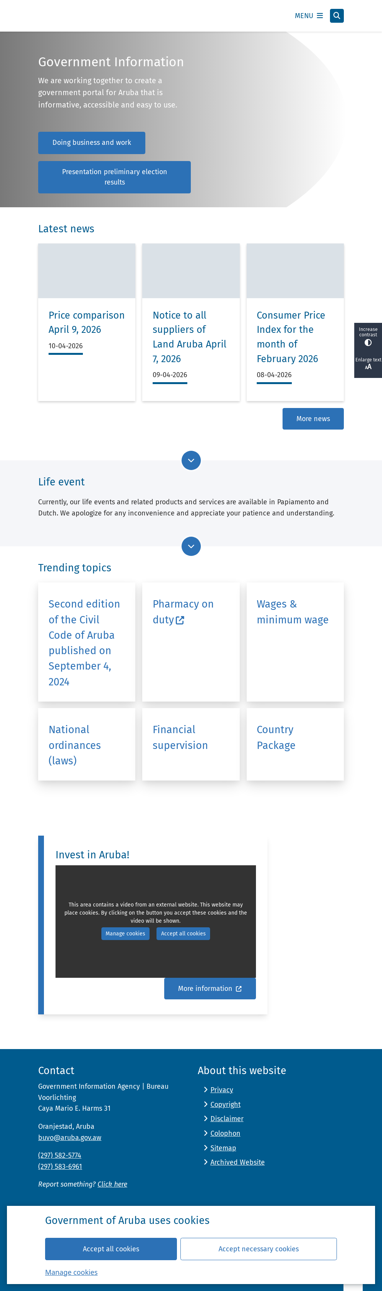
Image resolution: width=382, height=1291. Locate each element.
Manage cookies (71, 1271)
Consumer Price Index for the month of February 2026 (291, 337)
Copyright (225, 1104)
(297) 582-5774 (59, 1155)
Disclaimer (227, 1119)
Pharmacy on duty (183, 612)
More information (210, 988)
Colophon (225, 1133)
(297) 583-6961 (60, 1166)
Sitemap (223, 1148)
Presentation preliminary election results (114, 177)
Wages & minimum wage (293, 612)
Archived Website (237, 1162)
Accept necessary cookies (259, 1248)
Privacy (221, 1090)
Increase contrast (368, 336)
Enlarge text (368, 364)
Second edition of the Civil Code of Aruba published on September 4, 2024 (84, 643)
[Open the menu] (309, 15)
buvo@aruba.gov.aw (69, 1137)
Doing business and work (91, 142)
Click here (112, 1184)
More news (313, 419)
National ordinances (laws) (75, 745)
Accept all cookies (111, 1248)
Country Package (276, 737)
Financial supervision (180, 737)
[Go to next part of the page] (191, 460)
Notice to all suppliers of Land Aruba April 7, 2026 (189, 337)
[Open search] (337, 16)
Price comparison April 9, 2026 (87, 323)
